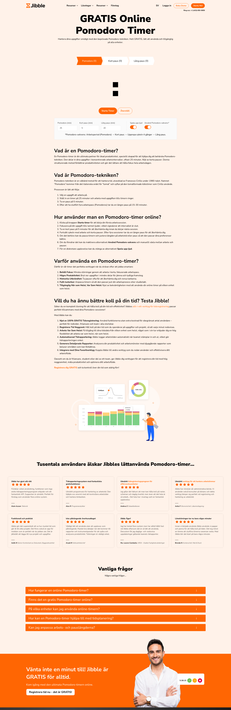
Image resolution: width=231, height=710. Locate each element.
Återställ (124, 110)
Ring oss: (194, 10)
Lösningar (86, 5)
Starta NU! (197, 5)
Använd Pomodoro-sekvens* (156, 123)
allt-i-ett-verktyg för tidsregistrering (151, 306)
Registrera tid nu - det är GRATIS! (50, 692)
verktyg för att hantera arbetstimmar (199, 481)
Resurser (71, 5)
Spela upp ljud (136, 123)
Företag (115, 5)
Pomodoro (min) (64, 123)
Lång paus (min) (108, 123)
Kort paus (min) (86, 123)
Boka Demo (181, 5)
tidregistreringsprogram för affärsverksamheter (136, 482)
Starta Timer (108, 110)
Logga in (167, 5)
